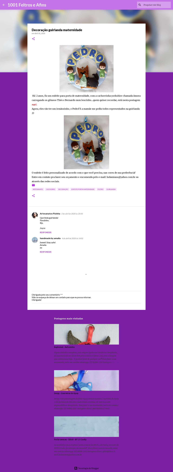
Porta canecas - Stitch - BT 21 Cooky (70, 439)
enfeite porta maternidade (82, 189)
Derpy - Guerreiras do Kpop (66, 393)
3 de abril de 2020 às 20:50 (72, 214)
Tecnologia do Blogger (86, 468)
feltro (100, 189)
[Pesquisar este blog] (156, 5)
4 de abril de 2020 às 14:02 (72, 238)
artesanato (38, 189)
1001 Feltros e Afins (27, 4)
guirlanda (111, 189)
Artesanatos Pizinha (50, 213)
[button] (33, 39)
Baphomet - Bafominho (64, 347)
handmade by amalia (50, 238)
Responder (45, 232)
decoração (63, 189)
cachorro (50, 189)
